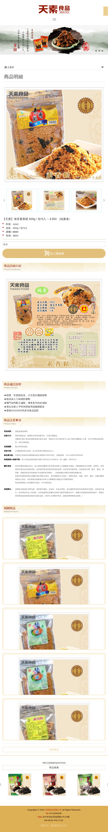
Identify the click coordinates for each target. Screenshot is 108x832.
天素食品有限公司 (54, 9)
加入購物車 (54, 253)
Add (40, 817)
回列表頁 (54, 749)
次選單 (54, 67)
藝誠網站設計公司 (59, 825)
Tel (47, 813)
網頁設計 (45, 825)
